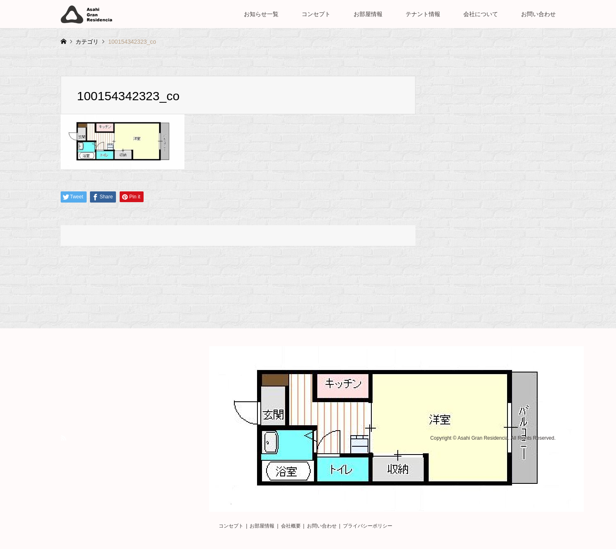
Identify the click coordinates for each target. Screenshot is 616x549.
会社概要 (291, 526)
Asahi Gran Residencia (483, 438)
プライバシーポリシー (367, 526)
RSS (63, 438)
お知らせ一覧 (261, 14)
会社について (480, 14)
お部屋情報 (368, 14)
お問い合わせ (538, 14)
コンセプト (316, 14)
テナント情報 (423, 14)
